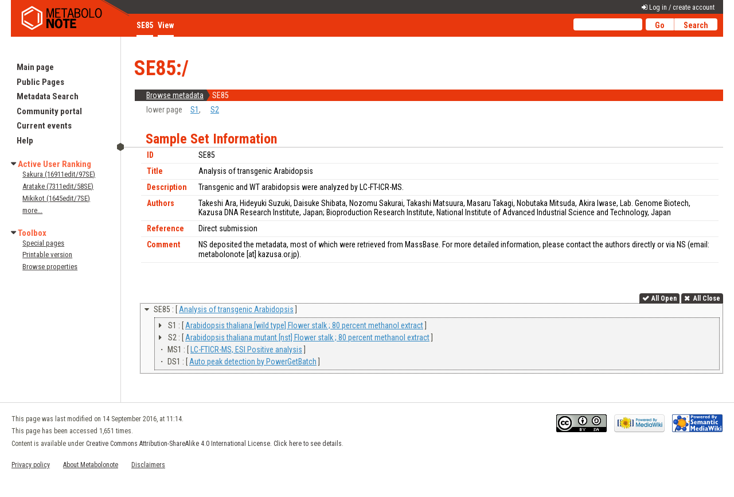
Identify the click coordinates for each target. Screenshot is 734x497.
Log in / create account (682, 7)
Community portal (49, 111)
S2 (214, 109)
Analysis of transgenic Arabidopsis (236, 309)
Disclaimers (148, 465)
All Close (706, 298)
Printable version (47, 254)
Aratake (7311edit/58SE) (57, 186)
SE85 (144, 25)
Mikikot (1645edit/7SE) (56, 198)
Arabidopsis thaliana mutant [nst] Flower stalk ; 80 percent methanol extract (307, 337)
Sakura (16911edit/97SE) (58, 174)
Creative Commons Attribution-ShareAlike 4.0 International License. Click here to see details (214, 444)
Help (25, 140)
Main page (35, 67)
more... (32, 210)
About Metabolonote (90, 465)
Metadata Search (48, 96)
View (166, 25)
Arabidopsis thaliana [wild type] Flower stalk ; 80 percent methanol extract (304, 325)
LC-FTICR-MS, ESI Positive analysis (246, 349)
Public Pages (40, 82)
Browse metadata (175, 95)
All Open (664, 298)
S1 (194, 109)
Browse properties (49, 266)
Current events (44, 126)
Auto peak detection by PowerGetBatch (253, 361)
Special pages (43, 243)
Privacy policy (30, 465)
